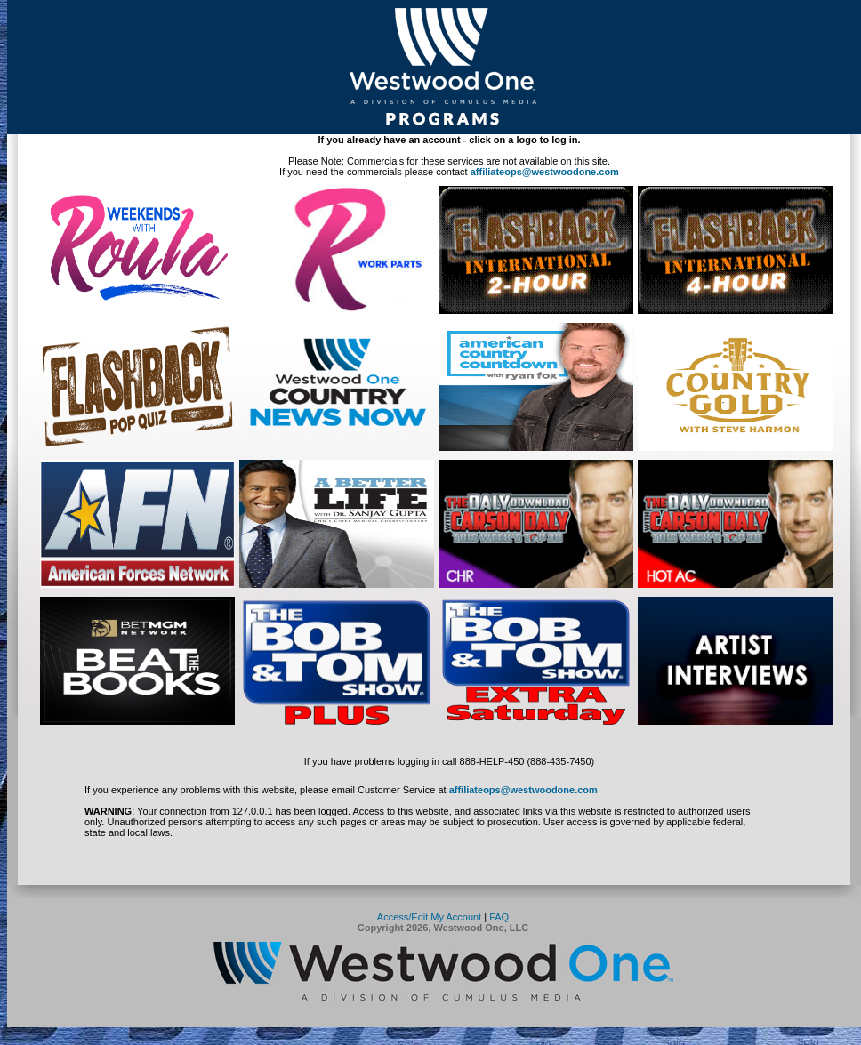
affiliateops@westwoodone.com (545, 171)
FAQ (499, 917)
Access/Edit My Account (429, 917)
